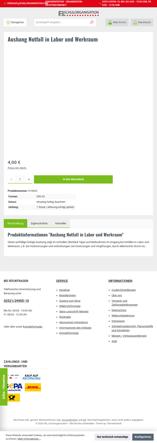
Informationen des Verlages (75, 327)
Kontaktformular (32, 326)
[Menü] (15, 22)
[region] (78, 104)
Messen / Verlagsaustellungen (129, 335)
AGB (114, 341)
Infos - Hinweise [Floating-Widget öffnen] (4, 387)
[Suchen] (92, 22)
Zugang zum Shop (69, 301)
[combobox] (61, 22)
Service (62, 281)
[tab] (15, 223)
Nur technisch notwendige (112, 437)
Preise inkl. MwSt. (17, 167)
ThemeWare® (114, 423)
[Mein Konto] (117, 22)
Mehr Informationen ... (29, 438)
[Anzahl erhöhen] (29, 179)
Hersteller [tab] (60, 223)
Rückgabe (65, 317)
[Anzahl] (20, 179)
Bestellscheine (67, 295)
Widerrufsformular (70, 306)
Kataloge (64, 290)
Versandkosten (70, 419)
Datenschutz (119, 310)
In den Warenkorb (73, 179)
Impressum (118, 321)
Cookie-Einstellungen (124, 290)
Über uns (117, 295)
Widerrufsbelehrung (123, 315)
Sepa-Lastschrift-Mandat (74, 311)
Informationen (120, 281)
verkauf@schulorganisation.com (27, 3)
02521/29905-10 (111, 1)
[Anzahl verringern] (11, 179)
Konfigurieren (143, 437)
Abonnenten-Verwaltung (73, 322)
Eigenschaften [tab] (39, 223)
